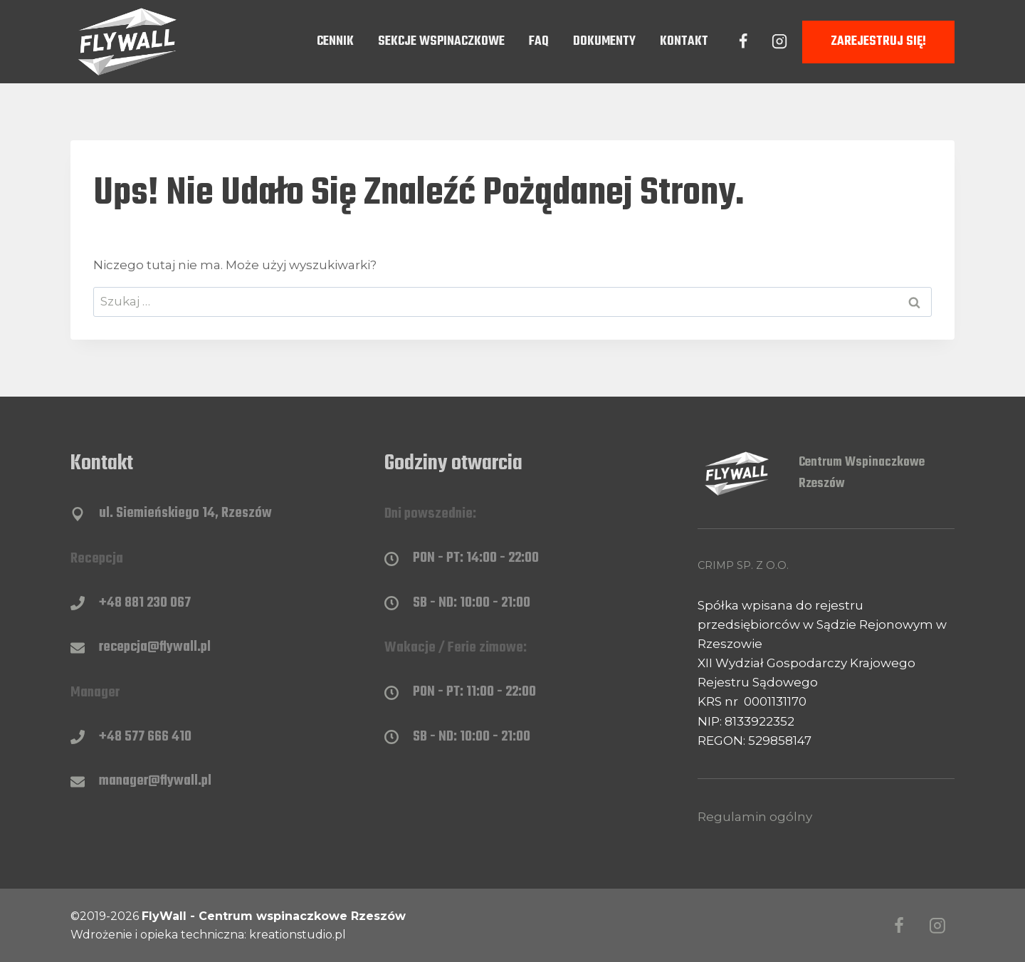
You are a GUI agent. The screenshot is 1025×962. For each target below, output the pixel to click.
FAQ (539, 41)
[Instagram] (779, 41)
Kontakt (684, 41)
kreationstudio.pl (297, 934)
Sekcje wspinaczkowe (441, 41)
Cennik (335, 41)
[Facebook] (743, 41)
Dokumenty (604, 41)
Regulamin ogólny (755, 817)
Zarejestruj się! (878, 41)
